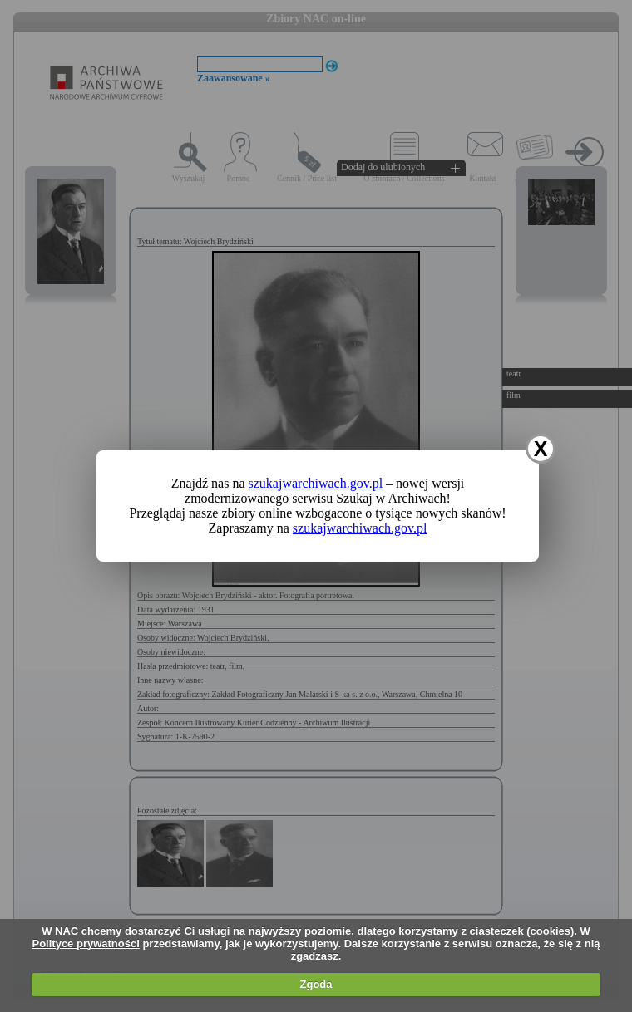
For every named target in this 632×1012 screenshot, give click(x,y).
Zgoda (316, 984)
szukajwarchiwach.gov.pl (316, 483)
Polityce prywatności (85, 943)
